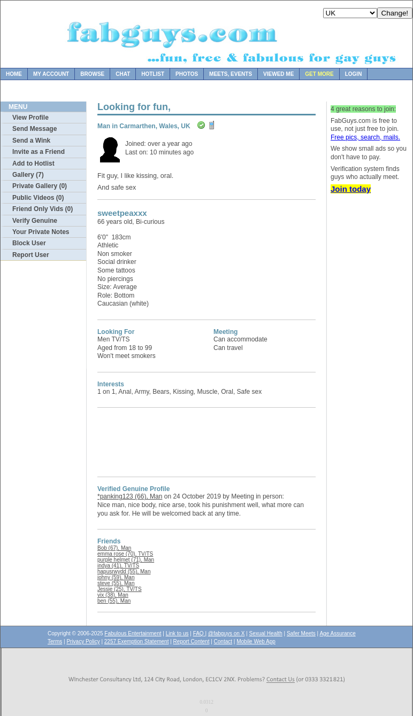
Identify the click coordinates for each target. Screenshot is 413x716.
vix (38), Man (112, 595)
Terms (55, 641)
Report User (30, 255)
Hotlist (152, 74)
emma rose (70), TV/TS (125, 554)
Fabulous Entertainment (132, 633)
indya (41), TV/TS (118, 566)
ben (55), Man (114, 601)
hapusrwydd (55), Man (124, 571)
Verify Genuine (34, 220)
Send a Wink (31, 140)
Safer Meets (301, 633)
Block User (29, 243)
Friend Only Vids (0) (42, 209)
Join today (351, 188)
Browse (92, 74)
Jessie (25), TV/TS (119, 589)
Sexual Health (265, 633)
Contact (223, 641)
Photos (186, 74)
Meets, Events (230, 74)
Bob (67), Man (114, 548)
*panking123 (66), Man (129, 496)
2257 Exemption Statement (136, 641)
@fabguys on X (226, 633)
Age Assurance (337, 633)
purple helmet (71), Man (125, 560)
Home (14, 74)
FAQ (199, 633)
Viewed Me (278, 74)
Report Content (191, 641)
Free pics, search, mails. (365, 137)
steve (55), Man (115, 583)
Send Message (34, 129)
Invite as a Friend (38, 151)
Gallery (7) (28, 174)
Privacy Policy (83, 641)
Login (353, 74)
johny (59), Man (115, 577)
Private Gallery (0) (39, 186)
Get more (319, 74)
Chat (123, 74)
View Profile (30, 117)
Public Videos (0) (38, 197)
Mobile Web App (256, 641)
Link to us (177, 633)
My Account (51, 74)
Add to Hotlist (33, 163)
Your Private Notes (40, 232)
